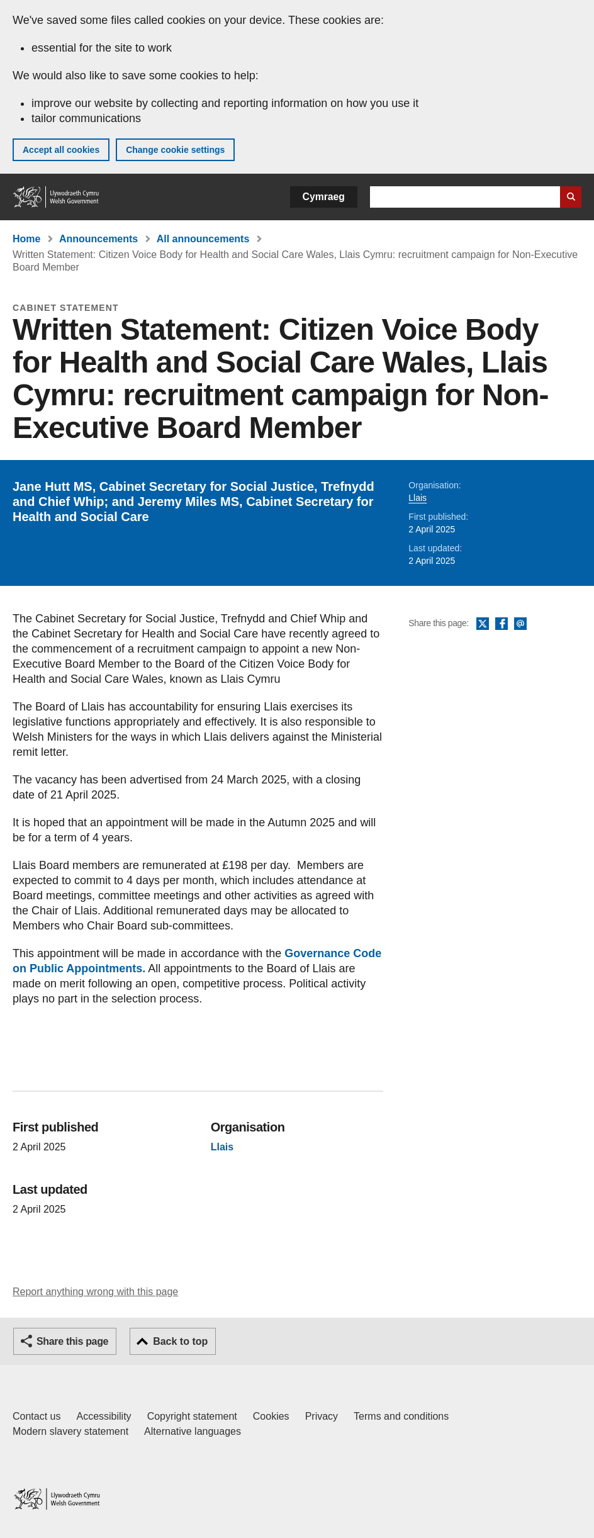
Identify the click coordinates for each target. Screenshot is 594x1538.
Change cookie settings (175, 150)
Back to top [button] (180, 1341)
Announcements (98, 238)
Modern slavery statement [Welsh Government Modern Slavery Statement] (70, 1431)
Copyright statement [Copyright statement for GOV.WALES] (192, 1416)
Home (26, 238)
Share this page (72, 1341)
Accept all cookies (61, 150)
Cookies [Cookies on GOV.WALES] (271, 1416)
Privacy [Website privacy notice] (321, 1416)
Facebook (501, 624)
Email (520, 624)
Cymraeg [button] (324, 196)
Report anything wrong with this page (95, 1291)
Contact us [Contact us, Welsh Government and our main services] (36, 1416)
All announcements (203, 238)
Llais (417, 498)
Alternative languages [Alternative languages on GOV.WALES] (192, 1431)
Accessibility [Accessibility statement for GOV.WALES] (103, 1416)
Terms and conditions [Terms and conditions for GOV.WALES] (401, 1416)
